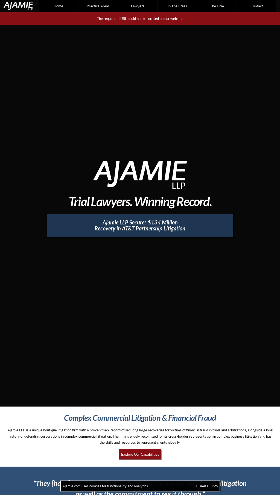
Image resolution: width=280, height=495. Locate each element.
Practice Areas (98, 6)
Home (58, 6)
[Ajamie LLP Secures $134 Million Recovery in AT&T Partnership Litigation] (140, 225)
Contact (256, 6)
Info (215, 486)
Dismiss (202, 486)
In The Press (177, 6)
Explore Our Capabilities (140, 454)
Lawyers (137, 6)
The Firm (217, 6)
